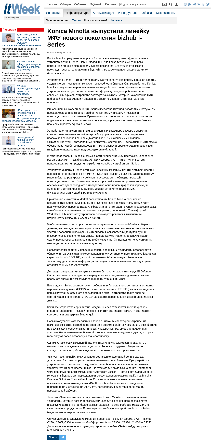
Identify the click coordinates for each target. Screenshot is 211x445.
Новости (51, 4)
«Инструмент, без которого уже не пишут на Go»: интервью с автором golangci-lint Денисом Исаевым (21, 115)
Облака (147, 13)
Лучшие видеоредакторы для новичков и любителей (29, 90)
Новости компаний (95, 20)
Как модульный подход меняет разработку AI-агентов (25, 141)
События (80, 4)
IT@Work (96, 4)
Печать (53, 437)
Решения (116, 20)
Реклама (110, 4)
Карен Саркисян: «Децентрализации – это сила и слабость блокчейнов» (29, 65)
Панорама (9, 29)
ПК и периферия (12, 18)
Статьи (76, 20)
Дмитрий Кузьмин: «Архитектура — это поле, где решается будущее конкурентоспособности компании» (21, 40)
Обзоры (65, 4)
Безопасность (165, 13)
